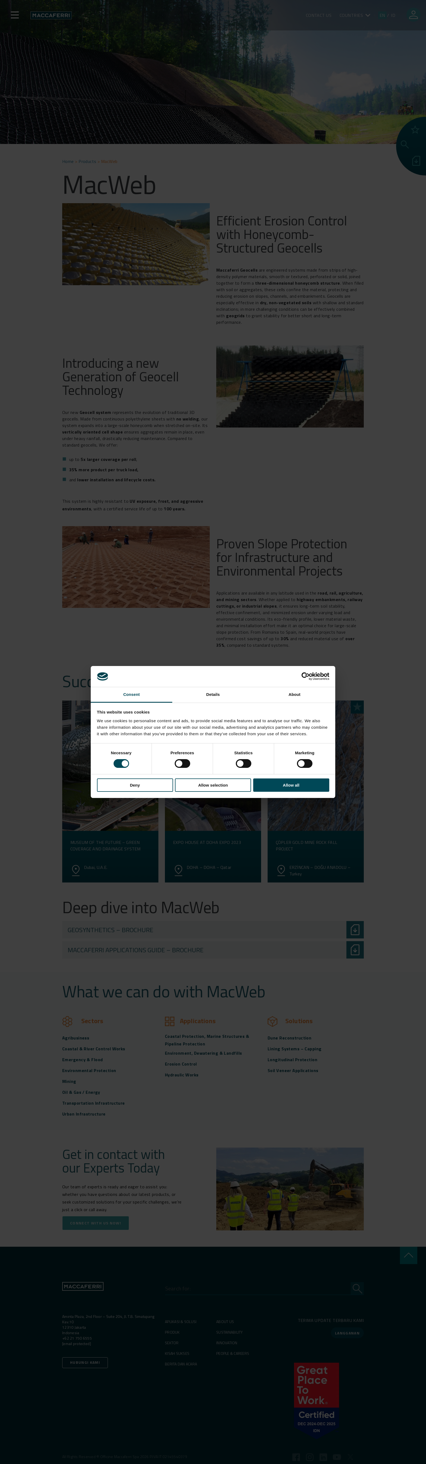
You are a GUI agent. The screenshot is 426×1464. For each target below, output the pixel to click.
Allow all (291, 785)
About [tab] (294, 694)
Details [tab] (213, 694)
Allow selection (213, 785)
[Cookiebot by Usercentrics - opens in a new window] (305, 676)
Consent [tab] (131, 694)
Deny (135, 785)
